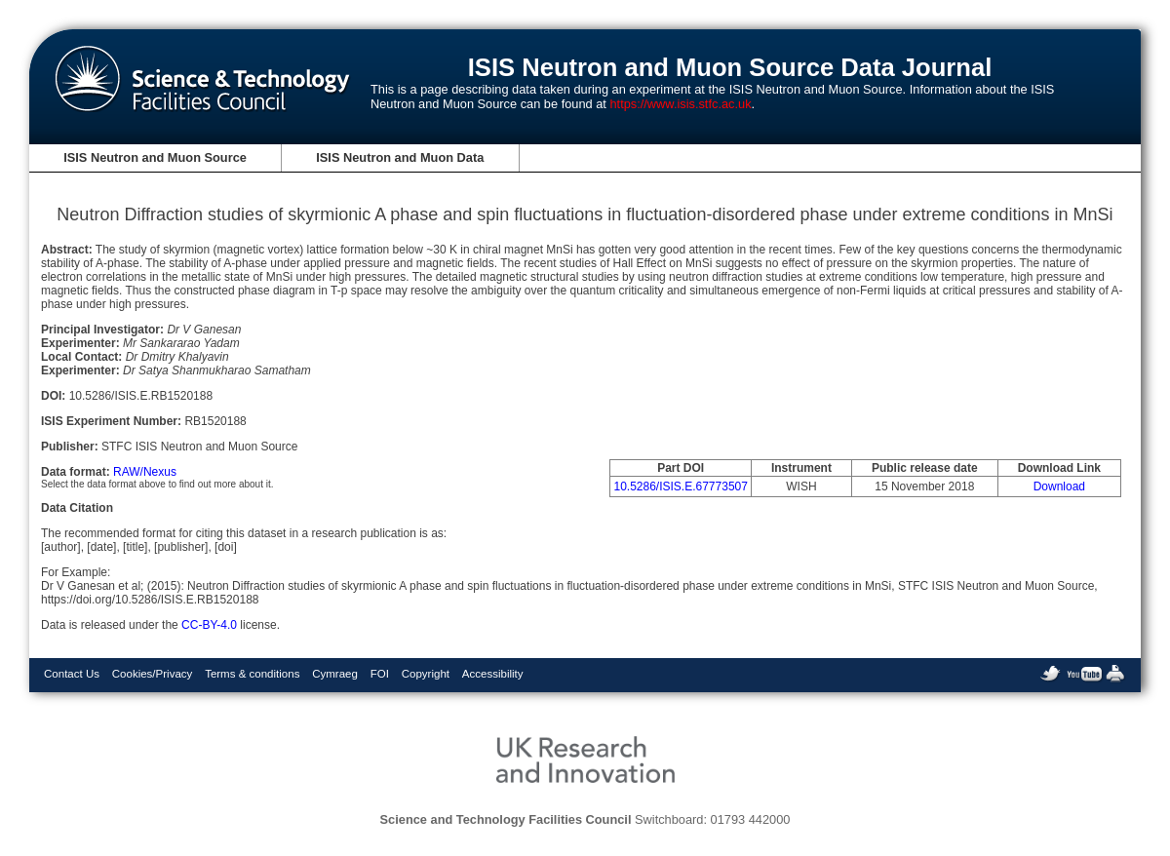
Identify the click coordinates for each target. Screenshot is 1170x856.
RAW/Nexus (144, 472)
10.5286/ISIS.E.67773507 (680, 486)
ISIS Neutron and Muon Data (400, 157)
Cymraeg (335, 674)
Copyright (425, 674)
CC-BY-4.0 (209, 625)
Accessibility (493, 674)
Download (1059, 486)
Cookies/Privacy (152, 674)
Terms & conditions (252, 674)
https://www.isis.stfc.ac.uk (680, 104)
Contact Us (71, 674)
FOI (379, 674)
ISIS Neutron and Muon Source (155, 157)
